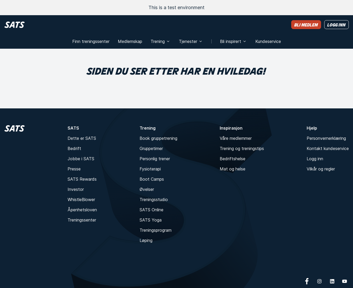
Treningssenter (82, 220)
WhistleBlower (81, 199)
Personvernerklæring (326, 138)
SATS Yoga (151, 220)
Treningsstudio (154, 199)
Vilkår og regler (321, 168)
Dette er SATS (82, 138)
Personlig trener (155, 158)
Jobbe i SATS (81, 158)
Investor (76, 189)
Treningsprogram (156, 230)
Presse (74, 168)
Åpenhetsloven (82, 209)
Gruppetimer (151, 148)
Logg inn (315, 158)
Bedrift (74, 148)
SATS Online (151, 209)
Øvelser (147, 189)
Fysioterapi (150, 168)
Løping (146, 240)
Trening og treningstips (242, 148)
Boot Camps (152, 179)
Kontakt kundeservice (328, 148)
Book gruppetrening (158, 138)
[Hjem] (14, 24)
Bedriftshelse (232, 158)
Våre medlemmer (236, 138)
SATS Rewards (82, 179)
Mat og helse (232, 168)
